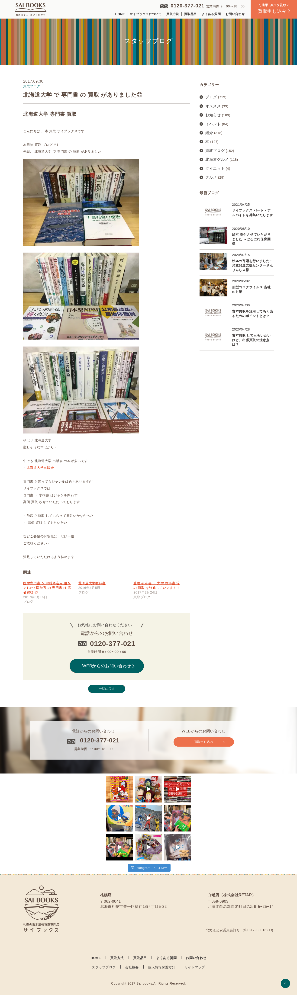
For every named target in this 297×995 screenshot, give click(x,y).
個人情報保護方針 (161, 967)
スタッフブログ (104, 967)
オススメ (213, 106)
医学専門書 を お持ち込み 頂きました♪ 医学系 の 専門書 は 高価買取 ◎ (47, 587)
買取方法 (172, 14)
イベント (213, 124)
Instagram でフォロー (149, 868)
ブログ (211, 97)
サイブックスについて (145, 14)
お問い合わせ (235, 14)
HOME (120, 14)
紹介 (209, 133)
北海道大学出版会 (40, 467)
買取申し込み (209, 742)
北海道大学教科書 (92, 583)
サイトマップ (195, 967)
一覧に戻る (107, 688)
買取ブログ (215, 151)
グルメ (211, 177)
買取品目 (190, 14)
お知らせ (213, 115)
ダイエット (215, 168)
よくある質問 (211, 14)
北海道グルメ (217, 159)
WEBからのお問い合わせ (108, 666)
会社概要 (132, 967)
